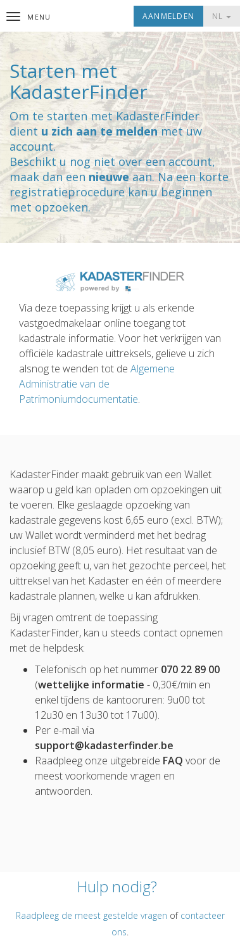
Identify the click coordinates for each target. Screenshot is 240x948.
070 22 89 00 (190, 669)
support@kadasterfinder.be (104, 745)
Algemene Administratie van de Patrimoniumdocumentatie (97, 384)
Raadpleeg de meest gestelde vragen (91, 915)
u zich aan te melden (99, 131)
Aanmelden (168, 16)
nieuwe (109, 176)
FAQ (173, 761)
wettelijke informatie (91, 685)
